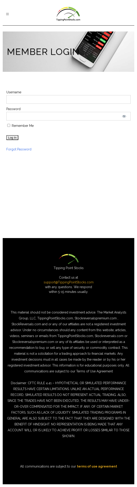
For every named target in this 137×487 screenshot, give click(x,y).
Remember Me (20, 126)
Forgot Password (18, 149)
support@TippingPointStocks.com (69, 282)
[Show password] (124, 116)
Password (13, 109)
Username (13, 92)
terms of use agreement (97, 466)
